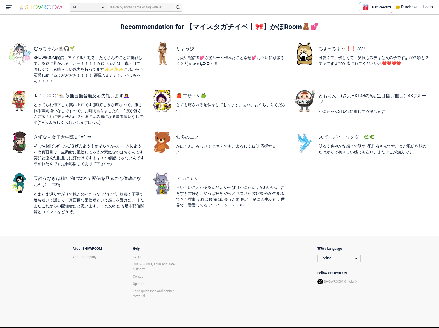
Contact (138, 277)
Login (428, 7)
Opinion (138, 284)
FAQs (137, 257)
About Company (85, 257)
